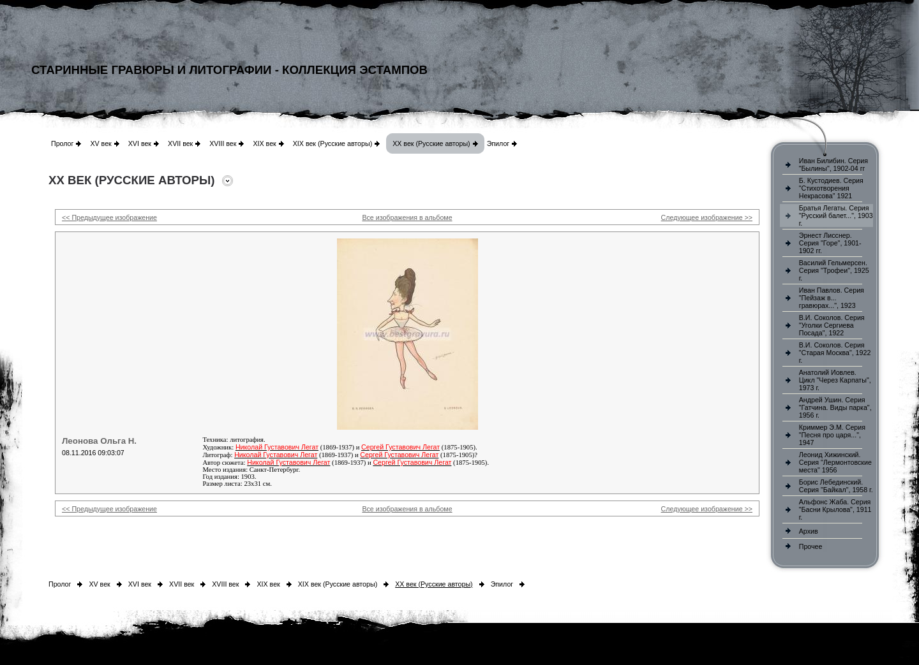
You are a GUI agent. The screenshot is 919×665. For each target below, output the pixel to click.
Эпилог (498, 143)
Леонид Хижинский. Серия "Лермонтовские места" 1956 (835, 462)
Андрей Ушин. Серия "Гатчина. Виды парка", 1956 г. (835, 407)
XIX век (264, 143)
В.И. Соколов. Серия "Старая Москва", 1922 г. (835, 352)
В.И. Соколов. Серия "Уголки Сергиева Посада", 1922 (832, 325)
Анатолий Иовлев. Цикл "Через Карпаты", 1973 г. (835, 380)
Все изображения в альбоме (407, 217)
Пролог (62, 143)
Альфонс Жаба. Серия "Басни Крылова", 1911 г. (835, 509)
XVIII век (222, 143)
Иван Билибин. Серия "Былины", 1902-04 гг (833, 164)
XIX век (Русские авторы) (332, 143)
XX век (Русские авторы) (431, 143)
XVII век (180, 143)
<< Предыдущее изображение (109, 217)
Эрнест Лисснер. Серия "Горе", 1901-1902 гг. (830, 242)
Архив (808, 531)
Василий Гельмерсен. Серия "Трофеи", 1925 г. (834, 270)
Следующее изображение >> (706, 217)
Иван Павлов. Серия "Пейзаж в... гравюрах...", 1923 (831, 297)
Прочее (811, 546)
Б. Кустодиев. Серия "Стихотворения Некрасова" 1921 (831, 188)
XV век (100, 143)
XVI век (139, 143)
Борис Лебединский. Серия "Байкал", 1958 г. (836, 485)
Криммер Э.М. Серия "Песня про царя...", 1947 (832, 434)
